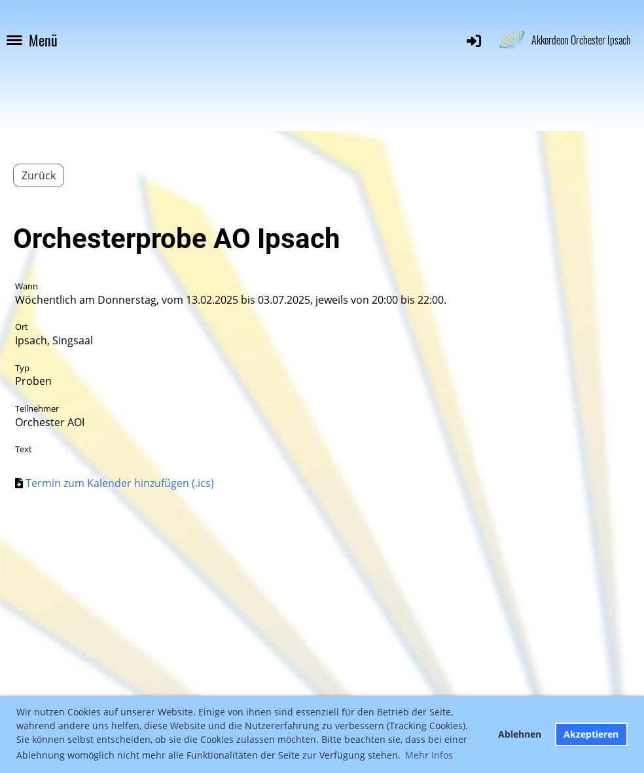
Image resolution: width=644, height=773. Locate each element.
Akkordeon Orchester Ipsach (581, 40)
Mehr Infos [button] (429, 755)
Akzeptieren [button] (591, 734)
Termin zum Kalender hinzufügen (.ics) (120, 483)
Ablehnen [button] (519, 734)
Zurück (39, 175)
